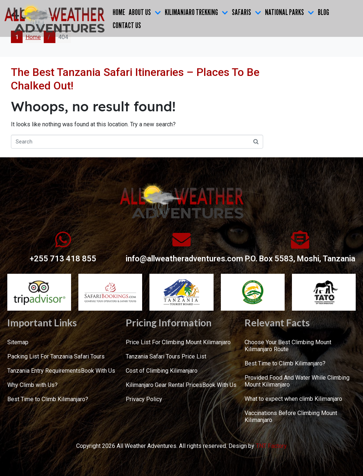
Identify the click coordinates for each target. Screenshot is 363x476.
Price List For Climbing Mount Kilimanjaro (178, 342)
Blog (323, 12)
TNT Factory (271, 445)
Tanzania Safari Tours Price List (166, 356)
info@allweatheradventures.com (184, 258)
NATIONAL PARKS (289, 12)
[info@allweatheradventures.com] (181, 239)
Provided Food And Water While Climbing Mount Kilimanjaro (297, 381)
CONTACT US (127, 25)
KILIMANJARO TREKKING (196, 12)
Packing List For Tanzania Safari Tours (56, 356)
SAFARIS (246, 12)
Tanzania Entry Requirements (44, 370)
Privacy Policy (144, 399)
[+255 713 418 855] (63, 239)
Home (119, 12)
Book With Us (98, 370)
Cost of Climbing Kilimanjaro (162, 370)
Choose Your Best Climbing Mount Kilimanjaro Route (288, 346)
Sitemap (17, 342)
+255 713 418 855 (63, 258)
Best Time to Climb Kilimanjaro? (47, 399)
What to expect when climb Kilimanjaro (293, 398)
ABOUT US (145, 12)
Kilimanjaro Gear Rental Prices (164, 384)
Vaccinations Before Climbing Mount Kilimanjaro (291, 416)
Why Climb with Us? (32, 384)
